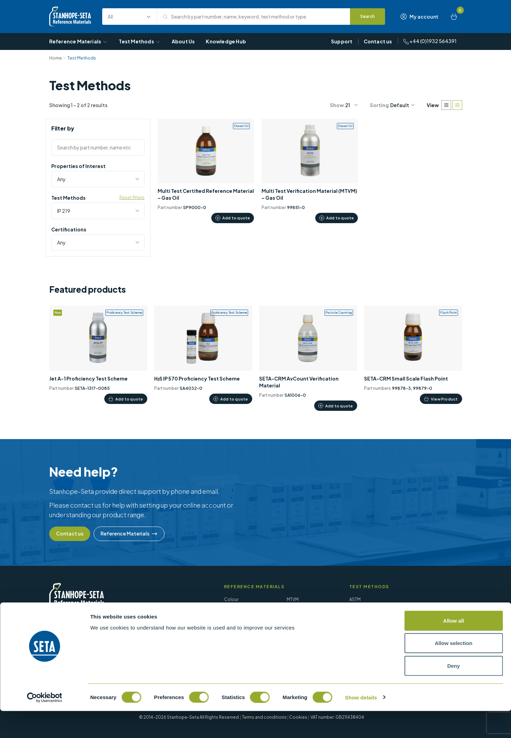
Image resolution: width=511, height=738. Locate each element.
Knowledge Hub (226, 41)
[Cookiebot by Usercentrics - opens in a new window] (44, 724)
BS (352, 609)
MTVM (293, 599)
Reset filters (132, 197)
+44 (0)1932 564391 (430, 41)
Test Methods (139, 41)
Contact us (378, 41)
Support (341, 41)
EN (352, 620)
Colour (231, 599)
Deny (453, 693)
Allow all (453, 648)
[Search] (367, 16)
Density (231, 609)
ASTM (355, 599)
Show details (361, 724)
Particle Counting (304, 609)
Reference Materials (78, 41)
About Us (183, 41)
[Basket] (454, 16)
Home (55, 58)
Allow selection (453, 670)
